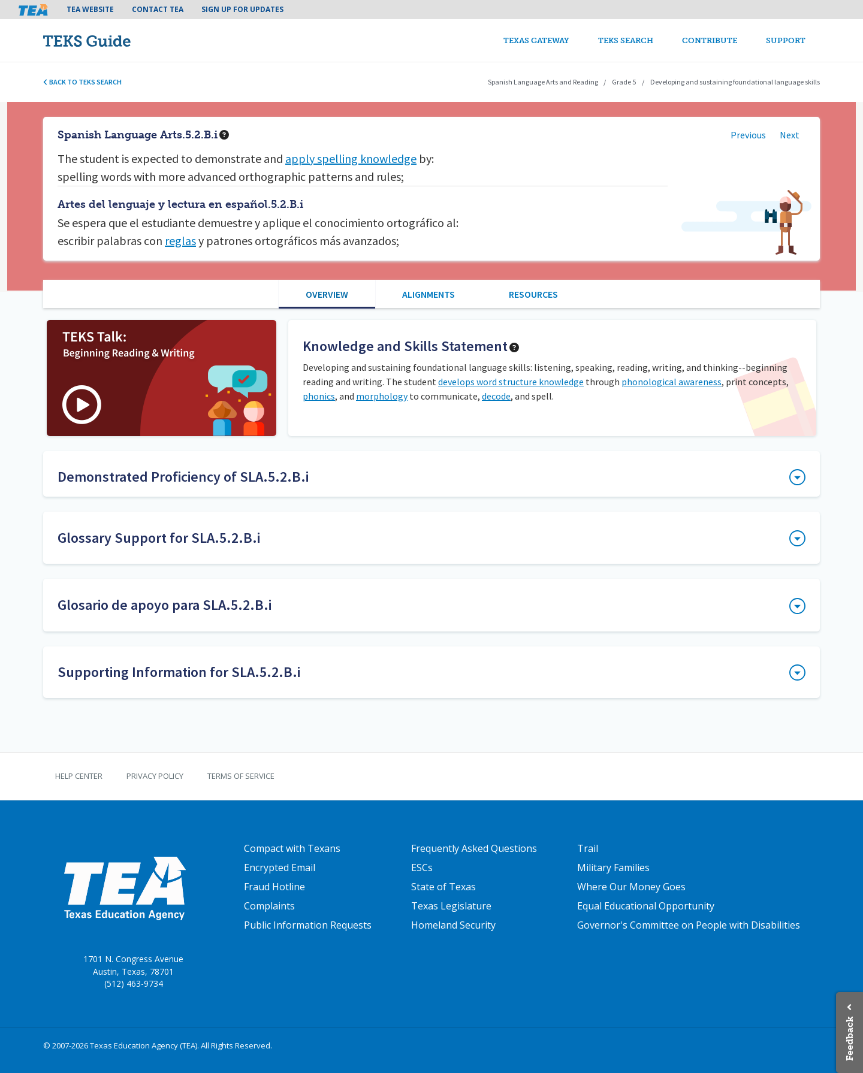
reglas (180, 240)
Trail (587, 848)
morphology (382, 396)
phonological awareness (671, 382)
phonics (319, 396)
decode (496, 396)
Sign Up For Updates (242, 9)
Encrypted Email (279, 867)
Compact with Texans (292, 848)
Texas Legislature (451, 905)
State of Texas (443, 886)
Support (785, 40)
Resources (533, 294)
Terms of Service (240, 775)
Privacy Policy (154, 775)
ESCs (422, 867)
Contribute (709, 40)
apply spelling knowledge (351, 158)
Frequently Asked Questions (474, 848)
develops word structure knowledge (511, 382)
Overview (327, 294)
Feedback (849, 1038)
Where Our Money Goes (631, 886)
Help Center (78, 775)
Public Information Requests (308, 925)
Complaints (269, 905)
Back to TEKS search (82, 81)
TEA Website (90, 9)
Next (789, 135)
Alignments (428, 294)
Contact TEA (157, 9)
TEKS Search (625, 40)
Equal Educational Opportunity (645, 905)
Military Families (613, 867)
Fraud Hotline (274, 886)
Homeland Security (453, 925)
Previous (748, 135)
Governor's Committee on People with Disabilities (688, 925)
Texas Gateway (536, 40)
